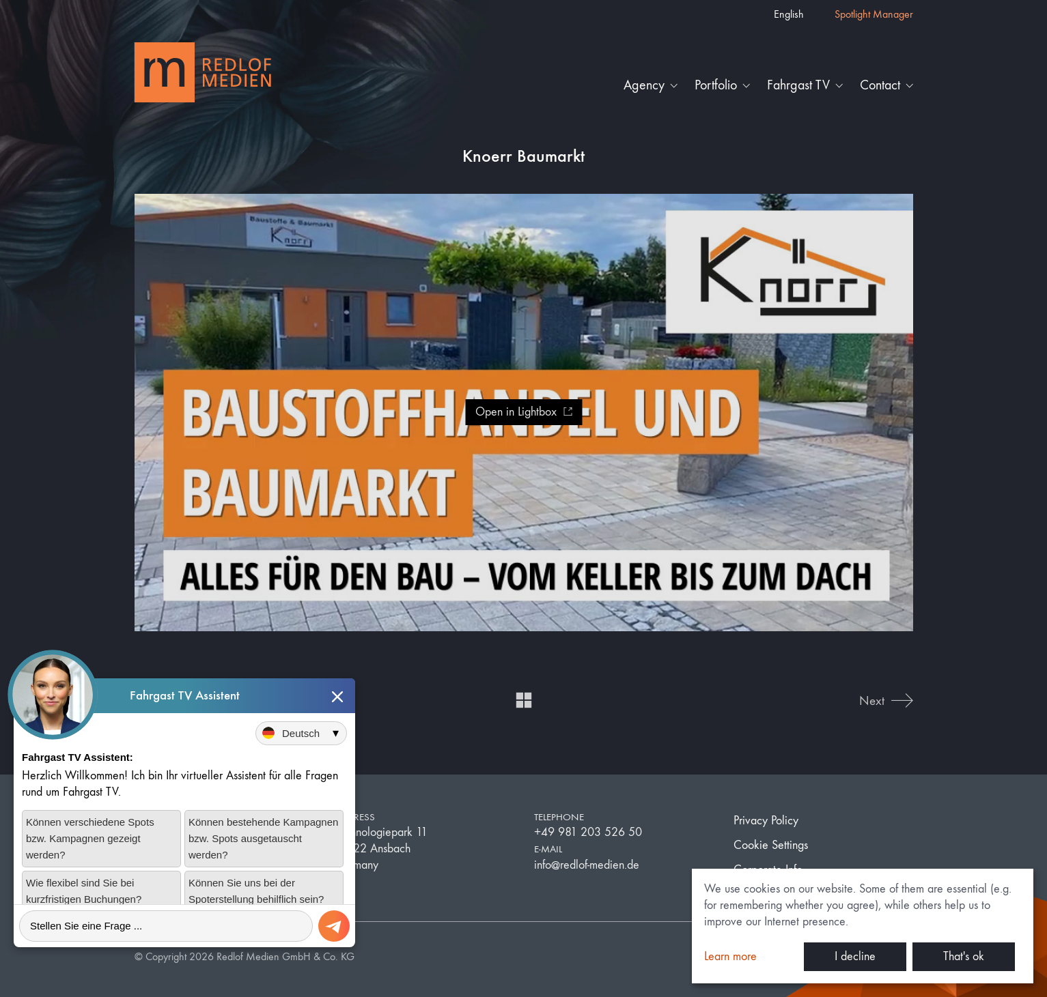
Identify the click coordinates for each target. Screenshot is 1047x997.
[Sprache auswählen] (301, 733)
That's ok (963, 956)
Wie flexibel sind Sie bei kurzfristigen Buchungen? (83, 891)
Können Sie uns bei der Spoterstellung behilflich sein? (256, 891)
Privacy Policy (766, 820)
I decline (855, 956)
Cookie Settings (771, 845)
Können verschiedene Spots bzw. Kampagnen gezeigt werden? (90, 838)
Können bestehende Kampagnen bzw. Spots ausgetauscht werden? (263, 838)
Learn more (730, 956)
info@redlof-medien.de (586, 865)
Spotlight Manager (874, 14)
